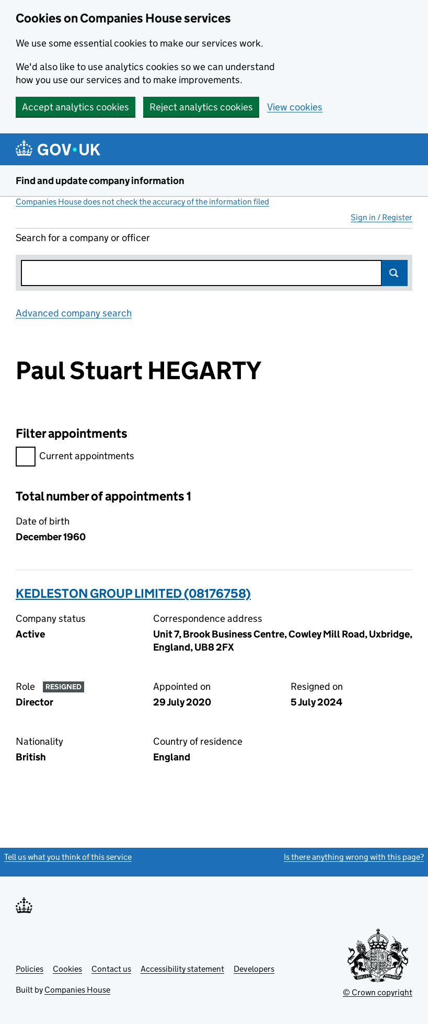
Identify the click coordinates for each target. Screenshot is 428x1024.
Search (394, 273)
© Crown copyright (377, 992)
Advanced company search (74, 313)
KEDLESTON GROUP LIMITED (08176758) (133, 593)
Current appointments (75, 457)
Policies (29, 969)
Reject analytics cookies (201, 107)
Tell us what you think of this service (68, 857)
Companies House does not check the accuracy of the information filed (142, 202)
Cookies (67, 969)
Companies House (77, 990)
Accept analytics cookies (75, 107)
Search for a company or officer (83, 238)
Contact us (111, 969)
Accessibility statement (182, 969)
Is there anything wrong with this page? (354, 857)
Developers (254, 969)
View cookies (294, 107)
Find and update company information (100, 181)
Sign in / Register (381, 217)
